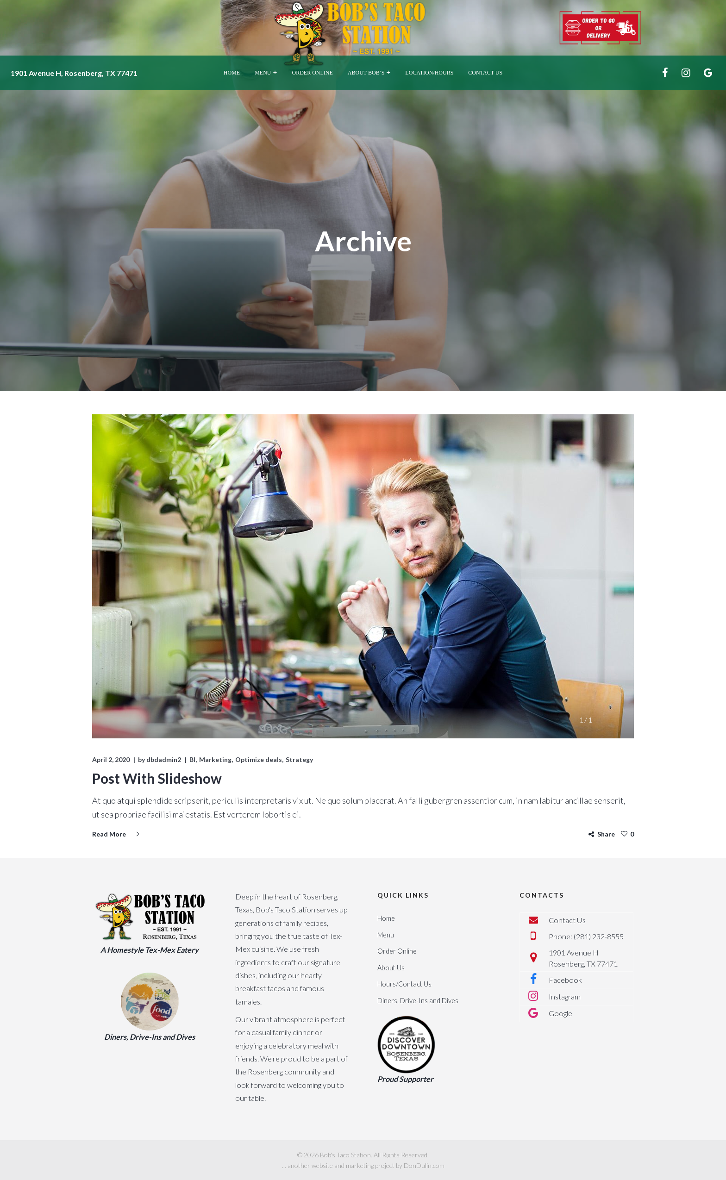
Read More (109, 834)
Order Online (397, 951)
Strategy (299, 759)
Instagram (565, 996)
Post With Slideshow (157, 778)
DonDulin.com (424, 1165)
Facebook (565, 979)
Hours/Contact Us (404, 984)
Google (560, 1013)
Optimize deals (258, 759)
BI (192, 759)
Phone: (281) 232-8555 (586, 936)
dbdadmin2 (163, 759)
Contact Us (567, 920)
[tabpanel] (363, 576)
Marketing (215, 759)
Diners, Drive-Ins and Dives (417, 1001)
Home (386, 918)
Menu (385, 935)
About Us (391, 968)
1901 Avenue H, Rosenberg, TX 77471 (74, 73)
